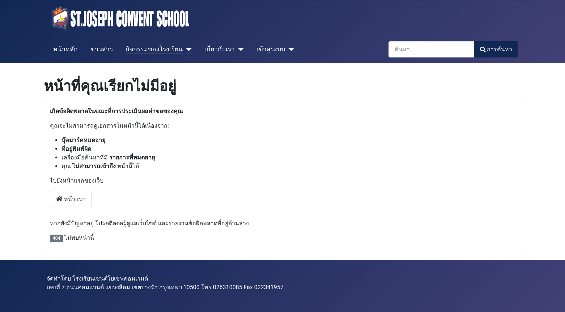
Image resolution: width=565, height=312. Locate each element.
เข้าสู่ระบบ (270, 49)
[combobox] (431, 49)
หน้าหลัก (65, 49)
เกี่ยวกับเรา (219, 49)
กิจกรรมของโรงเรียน (154, 49)
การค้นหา (496, 49)
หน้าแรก (71, 199)
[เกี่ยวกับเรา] (239, 49)
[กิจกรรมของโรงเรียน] (187, 49)
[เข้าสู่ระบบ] (289, 49)
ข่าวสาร (101, 49)
